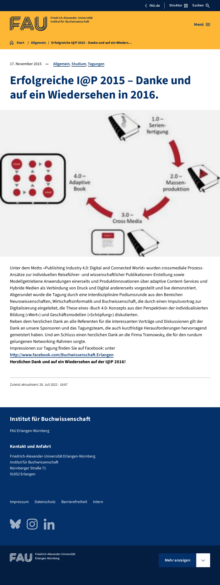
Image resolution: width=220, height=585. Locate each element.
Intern (98, 502)
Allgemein (61, 64)
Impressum (19, 502)
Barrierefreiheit (74, 502)
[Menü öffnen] (202, 24)
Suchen (201, 5)
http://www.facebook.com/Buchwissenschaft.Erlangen (62, 355)
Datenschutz (45, 502)
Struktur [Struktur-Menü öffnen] (178, 5)
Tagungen (96, 64)
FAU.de (152, 5)
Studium (79, 64)
